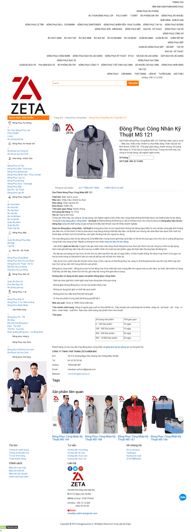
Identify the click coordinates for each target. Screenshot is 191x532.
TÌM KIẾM (133, 83)
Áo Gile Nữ (12, 213)
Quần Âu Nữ (13, 225)
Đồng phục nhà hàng (22, 357)
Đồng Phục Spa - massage (19, 183)
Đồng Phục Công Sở (22, 197)
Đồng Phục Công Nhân (17, 258)
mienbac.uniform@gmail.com (82, 513)
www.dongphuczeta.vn (79, 374)
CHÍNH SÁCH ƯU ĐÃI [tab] (113, 188)
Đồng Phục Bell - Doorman (19, 169)
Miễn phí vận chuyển (18, 473)
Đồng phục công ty (21, 336)
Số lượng (123, 157)
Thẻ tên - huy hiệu (15, 329)
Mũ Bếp (10, 243)
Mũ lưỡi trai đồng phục (17, 323)
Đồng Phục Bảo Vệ (21, 274)
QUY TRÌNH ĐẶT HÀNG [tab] (88, 188)
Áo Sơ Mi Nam (14, 216)
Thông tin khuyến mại (19, 453)
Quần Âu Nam (14, 222)
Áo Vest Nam (13, 204)
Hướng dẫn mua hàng (78, 450)
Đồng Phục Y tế (19, 292)
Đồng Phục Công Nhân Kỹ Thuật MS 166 (166, 438)
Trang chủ (58, 118)
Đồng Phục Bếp (14, 186)
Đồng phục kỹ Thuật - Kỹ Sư (20, 264)
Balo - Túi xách (14, 326)
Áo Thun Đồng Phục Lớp (18, 130)
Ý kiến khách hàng (17, 459)
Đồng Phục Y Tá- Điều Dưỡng (20, 302)
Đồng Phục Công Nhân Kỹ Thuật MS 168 (100, 438)
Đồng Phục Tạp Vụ (16, 177)
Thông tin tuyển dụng (19, 450)
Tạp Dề (10, 246)
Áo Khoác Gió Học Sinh (18, 154)
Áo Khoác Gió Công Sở (17, 151)
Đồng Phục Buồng (15, 180)
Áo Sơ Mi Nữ (13, 219)
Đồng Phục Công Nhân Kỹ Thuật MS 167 (133, 438)
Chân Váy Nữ (13, 228)
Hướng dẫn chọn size (77, 456)
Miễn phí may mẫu (17, 468)
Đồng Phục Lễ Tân (15, 166)
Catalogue (131, 453)
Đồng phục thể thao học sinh (20, 349)
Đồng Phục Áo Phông (22, 123)
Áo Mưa (11, 320)
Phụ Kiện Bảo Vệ (15, 284)
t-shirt (10, 136)
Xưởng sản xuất (133, 456)
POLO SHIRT (13, 133)
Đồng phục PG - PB (16, 317)
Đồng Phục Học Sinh (22, 342)
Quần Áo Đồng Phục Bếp (18, 240)
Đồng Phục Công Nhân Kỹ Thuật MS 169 (67, 438)
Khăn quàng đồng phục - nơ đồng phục (25, 332)
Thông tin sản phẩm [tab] (64, 188)
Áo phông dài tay (15, 287)
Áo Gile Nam (13, 210)
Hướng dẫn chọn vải (77, 459)
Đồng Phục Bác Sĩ (15, 299)
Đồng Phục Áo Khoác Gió (24, 143)
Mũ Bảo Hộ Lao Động (17, 267)
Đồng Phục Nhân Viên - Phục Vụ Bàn (24, 175)
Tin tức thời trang (17, 456)
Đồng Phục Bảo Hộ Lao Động (20, 261)
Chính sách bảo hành (19, 476)
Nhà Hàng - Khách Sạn (22, 158)
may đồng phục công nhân (74, 221)
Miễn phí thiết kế (16, 470)
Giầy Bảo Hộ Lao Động (17, 270)
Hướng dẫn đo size (76, 453)
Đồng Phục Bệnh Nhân (17, 305)
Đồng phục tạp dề (15, 192)
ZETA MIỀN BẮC (133, 459)
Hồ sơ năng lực (133, 450)
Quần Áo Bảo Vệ (15, 281)
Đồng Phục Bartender (17, 172)
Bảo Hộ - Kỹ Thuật (15, 189)
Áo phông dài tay (15, 139)
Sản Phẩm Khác (20, 310)
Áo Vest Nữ (12, 207)
